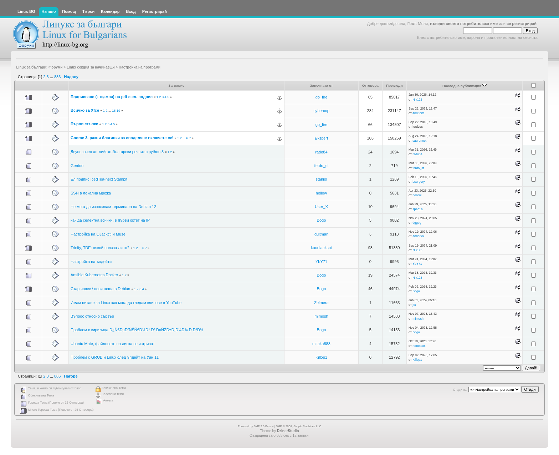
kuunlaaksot (321, 248)
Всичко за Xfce (85, 110)
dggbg (416, 222)
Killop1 (321, 357)
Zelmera (321, 302)
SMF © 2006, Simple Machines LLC (298, 426)
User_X (321, 206)
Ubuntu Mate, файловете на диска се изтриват (113, 344)
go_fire (322, 97)
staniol (321, 179)
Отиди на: (460, 389)
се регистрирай (522, 23)
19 (118, 110)
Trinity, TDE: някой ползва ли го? (100, 248)
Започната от (321, 85)
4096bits (418, 113)
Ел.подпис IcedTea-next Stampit (99, 179)
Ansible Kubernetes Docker (94, 275)
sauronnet (419, 140)
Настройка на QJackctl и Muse (98, 234)
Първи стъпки (84, 124)
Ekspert (321, 138)
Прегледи (394, 85)
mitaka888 (321, 344)
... (52, 77)
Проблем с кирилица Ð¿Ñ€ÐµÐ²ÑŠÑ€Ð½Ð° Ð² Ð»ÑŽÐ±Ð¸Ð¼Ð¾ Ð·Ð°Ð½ (137, 330)
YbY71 (321, 261)
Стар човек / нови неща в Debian (100, 289)
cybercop (321, 110)
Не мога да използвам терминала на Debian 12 (113, 206)
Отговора (370, 85)
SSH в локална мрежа (91, 193)
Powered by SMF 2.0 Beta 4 (255, 426)
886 (57, 77)
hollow (321, 193)
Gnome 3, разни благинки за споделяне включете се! (122, 138)
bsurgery (418, 181)
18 (114, 110)
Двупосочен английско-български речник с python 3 (117, 152)
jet (414, 305)
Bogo (321, 220)
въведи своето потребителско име (464, 23)
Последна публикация (464, 86)
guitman (321, 234)
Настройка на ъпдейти (91, 261)
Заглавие (176, 85)
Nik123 (417, 99)
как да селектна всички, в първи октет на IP (110, 220)
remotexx (418, 346)
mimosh (321, 316)
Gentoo (77, 165)
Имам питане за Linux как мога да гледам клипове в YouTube (126, 302)
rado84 (321, 152)
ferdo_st (321, 165)
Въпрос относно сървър (92, 316)
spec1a (417, 209)
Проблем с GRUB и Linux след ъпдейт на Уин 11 (115, 357)
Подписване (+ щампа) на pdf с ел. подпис (112, 97)
